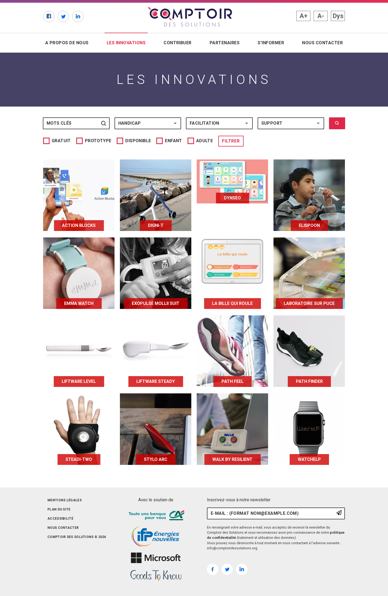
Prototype (98, 140)
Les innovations (127, 42)
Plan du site (59, 509)
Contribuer (178, 42)
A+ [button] (303, 16)
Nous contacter (322, 42)
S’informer (271, 42)
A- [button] (320, 16)
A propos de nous (67, 42)
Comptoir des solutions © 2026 (76, 537)
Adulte (204, 140)
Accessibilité (60, 518)
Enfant (173, 140)
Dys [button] (338, 16)
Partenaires (225, 42)
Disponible (138, 140)
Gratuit (61, 140)
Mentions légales (64, 500)
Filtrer (231, 141)
